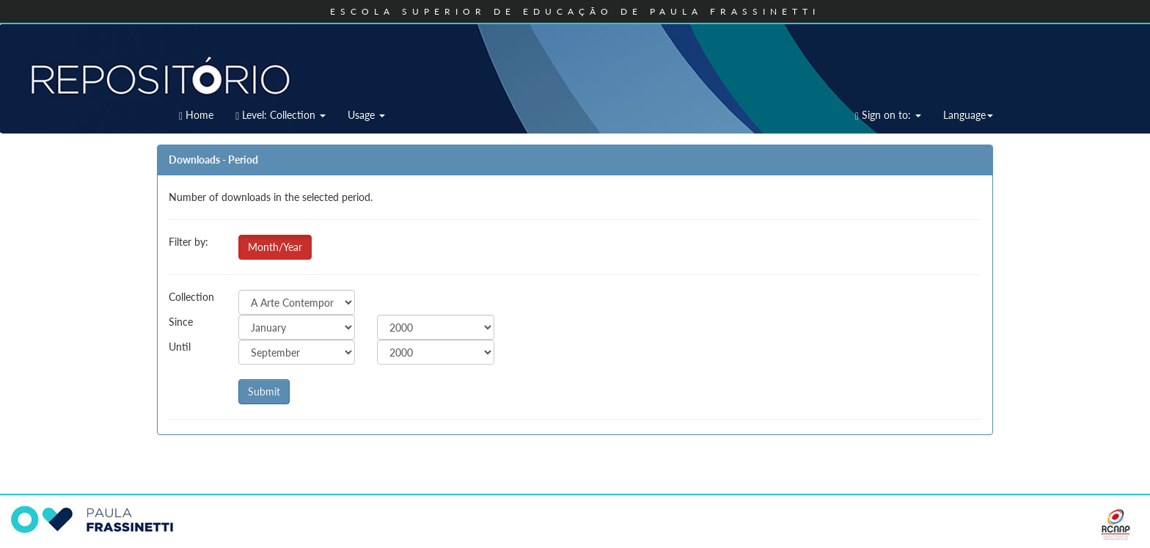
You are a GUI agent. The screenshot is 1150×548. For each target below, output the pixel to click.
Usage (366, 115)
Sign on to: (888, 115)
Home (196, 115)
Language (968, 115)
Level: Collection (280, 115)
